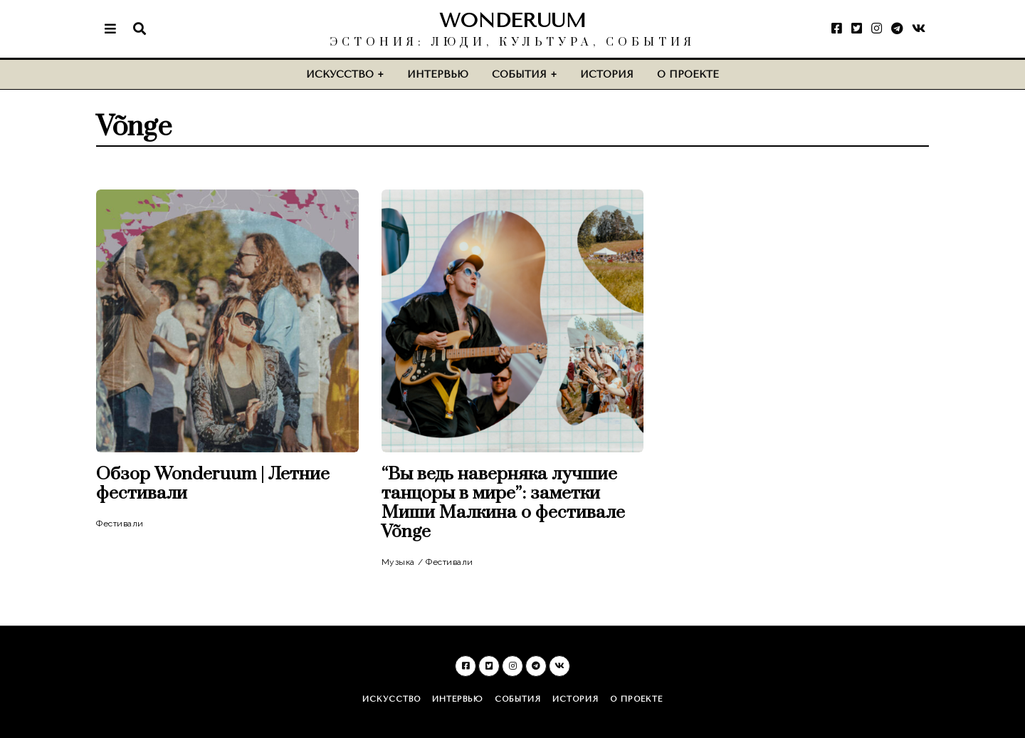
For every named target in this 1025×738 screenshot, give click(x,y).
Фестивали (120, 524)
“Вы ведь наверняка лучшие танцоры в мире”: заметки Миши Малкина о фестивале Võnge (503, 503)
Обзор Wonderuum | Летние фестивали (213, 483)
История (607, 74)
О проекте (688, 74)
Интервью (437, 74)
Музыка (398, 562)
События (519, 74)
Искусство (340, 74)
